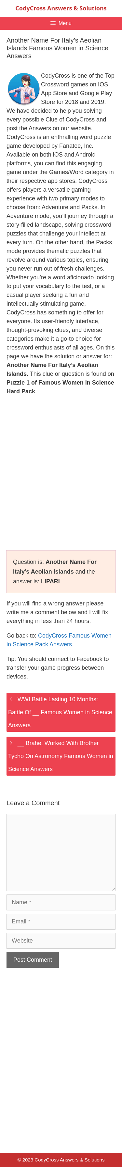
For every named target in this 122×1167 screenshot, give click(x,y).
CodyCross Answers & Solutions (60, 8)
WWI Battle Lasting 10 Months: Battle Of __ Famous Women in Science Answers (60, 712)
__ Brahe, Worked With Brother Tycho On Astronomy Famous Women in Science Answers (60, 756)
